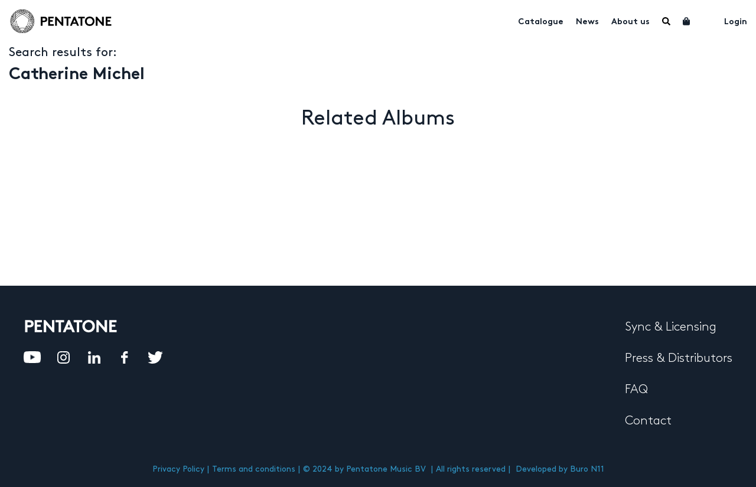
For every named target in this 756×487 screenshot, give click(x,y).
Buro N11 (587, 469)
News (587, 22)
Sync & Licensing (670, 327)
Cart (687, 21)
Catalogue (540, 22)
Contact (648, 421)
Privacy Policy (178, 469)
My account (707, 20)
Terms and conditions (253, 469)
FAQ (636, 390)
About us (630, 22)
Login (735, 22)
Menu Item (666, 21)
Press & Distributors (678, 358)
